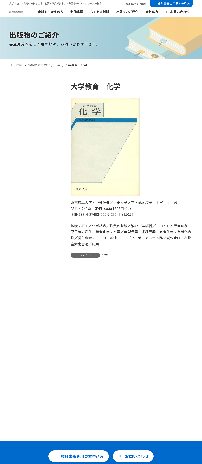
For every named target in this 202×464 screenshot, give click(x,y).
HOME (83, 406)
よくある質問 (88, 434)
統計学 (17, 117)
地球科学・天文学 (25, 145)
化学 (105, 255)
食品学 (17, 181)
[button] (75, 346)
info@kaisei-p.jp (116, 379)
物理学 (17, 163)
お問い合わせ (151, 415)
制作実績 (84, 425)
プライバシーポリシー (157, 434)
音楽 (15, 217)
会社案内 (84, 453)
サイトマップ (151, 425)
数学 (15, 108)
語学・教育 (20, 190)
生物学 (17, 172)
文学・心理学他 (23, 208)
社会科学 (18, 199)
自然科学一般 (21, 99)
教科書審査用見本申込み (171, 3)
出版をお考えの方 (91, 415)
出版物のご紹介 (89, 443)
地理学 (17, 154)
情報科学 (18, 126)
